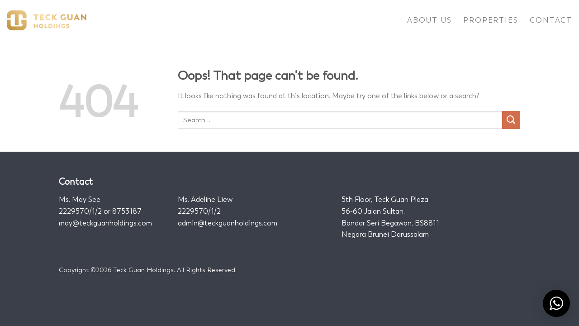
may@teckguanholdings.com (105, 223)
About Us (429, 20)
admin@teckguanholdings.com (227, 223)
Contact (551, 20)
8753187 (127, 211)
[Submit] (511, 120)
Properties (490, 20)
